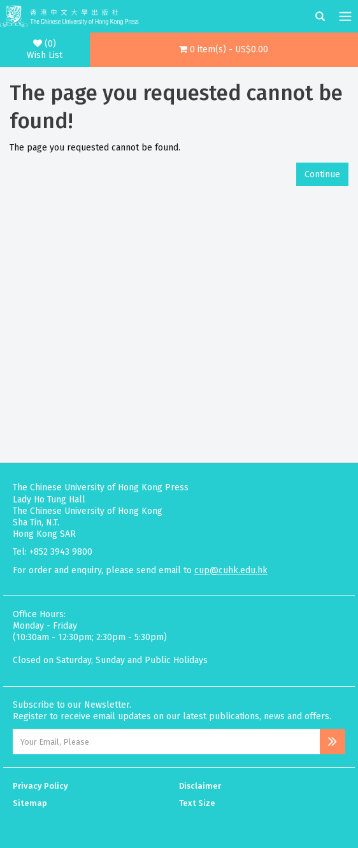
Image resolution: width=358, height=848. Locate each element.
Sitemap (30, 803)
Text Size (197, 803)
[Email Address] (166, 741)
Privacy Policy (40, 786)
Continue (322, 174)
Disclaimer (200, 786)
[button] (224, 49)
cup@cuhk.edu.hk (231, 570)
